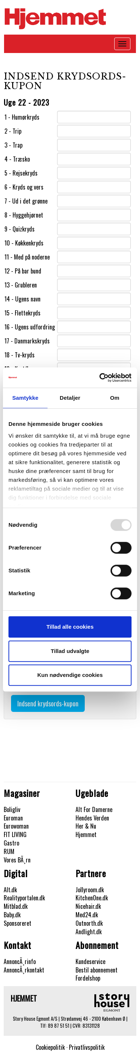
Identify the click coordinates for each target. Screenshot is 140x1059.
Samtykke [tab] (25, 398)
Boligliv (12, 809)
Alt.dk (10, 889)
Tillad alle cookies (70, 627)
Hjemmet (86, 834)
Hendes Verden (92, 817)
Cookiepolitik (50, 1047)
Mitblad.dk (16, 906)
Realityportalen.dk (24, 897)
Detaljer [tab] (70, 398)
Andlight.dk (89, 931)
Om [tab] (114, 398)
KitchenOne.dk (92, 897)
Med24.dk (87, 914)
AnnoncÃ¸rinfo (20, 961)
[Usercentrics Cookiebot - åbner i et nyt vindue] (100, 377)
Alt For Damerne (94, 809)
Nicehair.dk (88, 906)
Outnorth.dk (89, 923)
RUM (9, 851)
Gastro (11, 843)
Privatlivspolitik (87, 1047)
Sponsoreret (17, 923)
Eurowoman (16, 826)
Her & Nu (86, 826)
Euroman (13, 817)
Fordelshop (88, 978)
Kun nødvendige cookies (70, 675)
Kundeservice (90, 961)
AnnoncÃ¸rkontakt (24, 970)
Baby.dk (12, 914)
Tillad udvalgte (70, 651)
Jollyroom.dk (90, 889)
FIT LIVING (15, 834)
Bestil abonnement (97, 970)
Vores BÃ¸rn (17, 859)
